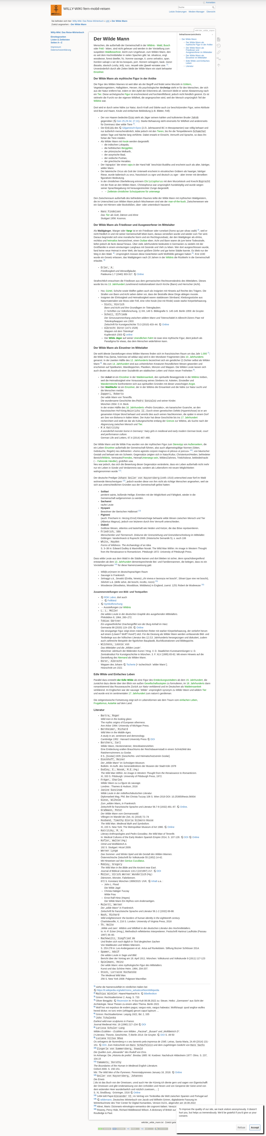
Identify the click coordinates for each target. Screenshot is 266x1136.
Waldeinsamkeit (144, 377)
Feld (101, 48)
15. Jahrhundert (194, 680)
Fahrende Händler (107, 461)
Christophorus (153, 181)
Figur (127, 94)
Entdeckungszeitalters (165, 680)
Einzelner (98, 72)
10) (191, 450)
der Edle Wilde (125, 680)
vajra (129, 164)
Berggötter (126, 148)
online (129, 334)
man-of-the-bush (177, 201)
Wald (159, 45)
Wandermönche (109, 384)
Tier (99, 94)
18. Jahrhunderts (195, 683)
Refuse (241, 1127)
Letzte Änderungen (178, 12)
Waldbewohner (113, 52)
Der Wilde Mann (119, 21)
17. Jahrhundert (189, 417)
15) (156, 581)
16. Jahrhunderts (135, 407)
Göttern (187, 84)
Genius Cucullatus (134, 860)
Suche (213, 7)
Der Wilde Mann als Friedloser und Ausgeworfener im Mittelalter (199, 50)
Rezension (122, 1000)
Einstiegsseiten (58, 37)
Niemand (122, 657)
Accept (255, 1127)
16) (202, 585)
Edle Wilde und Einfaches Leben (198, 62)
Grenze (170, 421)
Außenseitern (195, 444)
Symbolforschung (113, 604)
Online (140, 274)
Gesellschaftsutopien (155, 683)
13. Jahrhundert (116, 284)
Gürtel (109, 290)
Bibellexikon (150, 993)
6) (104, 260)
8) (101, 363)
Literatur (189, 66)
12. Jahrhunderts (139, 360)
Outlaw (143, 240)
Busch (167, 45)
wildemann (106, 1099)
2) (134, 124)
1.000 (204, 353)
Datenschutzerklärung (61, 50)
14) (116, 564)
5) (193, 253)
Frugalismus (100, 703)
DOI (152, 739)
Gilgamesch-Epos (131, 127)
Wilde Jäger (115, 338)
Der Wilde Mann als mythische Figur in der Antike (199, 43)
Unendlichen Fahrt (143, 338)
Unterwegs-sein (150, 457)
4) (114, 253)
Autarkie (112, 703)
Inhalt (154, 881)
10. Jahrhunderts (194, 357)
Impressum (56, 47)
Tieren (160, 131)
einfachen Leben (188, 700)
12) (124, 481)
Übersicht (210, 12)
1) (167, 64)
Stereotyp (178, 444)
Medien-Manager (196, 12)
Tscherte (130, 664)
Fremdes (127, 457)
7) (208, 353)
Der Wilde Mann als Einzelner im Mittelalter (196, 56)
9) (194, 370)
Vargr (129, 230)
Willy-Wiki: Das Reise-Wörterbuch (88, 21)
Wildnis (151, 45)
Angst (192, 384)
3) (198, 230)
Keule (125, 141)
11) (119, 470)
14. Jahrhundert (120, 363)
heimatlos (112, 240)
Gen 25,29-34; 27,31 (128, 121)
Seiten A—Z (56, 42)
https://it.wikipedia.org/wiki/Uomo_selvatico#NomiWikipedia (128, 990)
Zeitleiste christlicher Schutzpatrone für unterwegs (133, 191)
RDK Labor (110, 597)
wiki (107, 21)
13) (139, 511)
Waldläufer (111, 387)
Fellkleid (112, 600)
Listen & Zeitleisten (60, 40)
